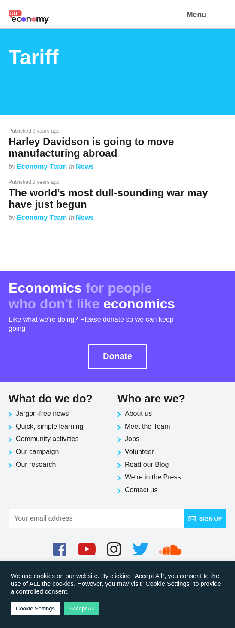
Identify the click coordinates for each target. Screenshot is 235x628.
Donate (117, 356)
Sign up (205, 518)
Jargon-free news (42, 413)
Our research (36, 464)
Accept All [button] (81, 608)
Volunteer (139, 451)
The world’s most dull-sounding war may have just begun (108, 198)
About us (138, 413)
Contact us (141, 490)
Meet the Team (147, 426)
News (85, 166)
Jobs (132, 438)
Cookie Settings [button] (35, 608)
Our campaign (37, 451)
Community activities (47, 438)
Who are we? (151, 399)
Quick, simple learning (49, 426)
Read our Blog (147, 464)
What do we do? (51, 399)
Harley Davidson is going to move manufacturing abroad (91, 147)
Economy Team (43, 166)
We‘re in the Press (153, 477)
